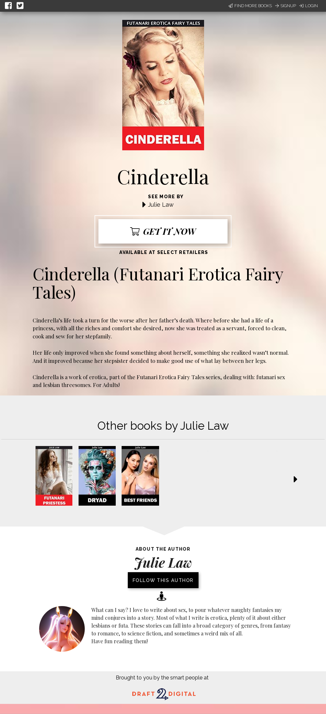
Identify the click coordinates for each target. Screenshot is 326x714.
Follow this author (163, 580)
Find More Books (250, 5)
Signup (285, 5)
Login (308, 5)
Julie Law (161, 204)
